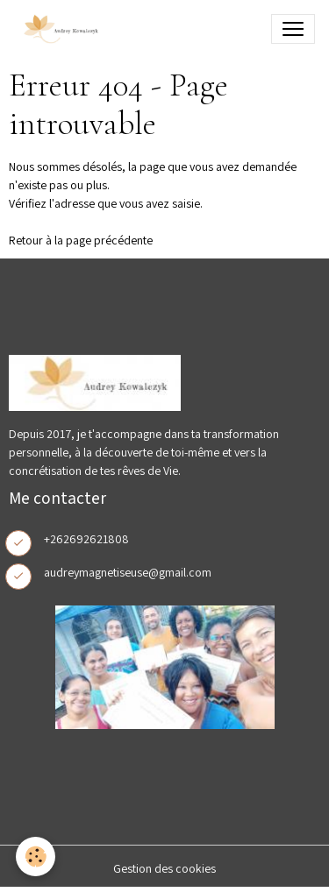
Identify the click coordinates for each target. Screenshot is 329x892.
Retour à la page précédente (81, 240)
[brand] (63, 29)
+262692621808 (86, 539)
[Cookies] (35, 856)
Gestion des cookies (164, 868)
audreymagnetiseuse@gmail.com (127, 572)
